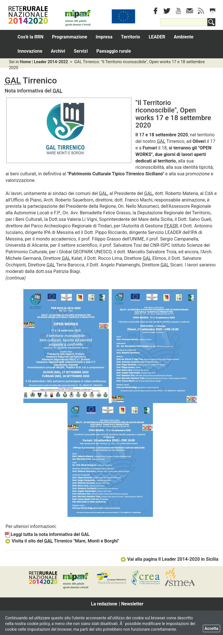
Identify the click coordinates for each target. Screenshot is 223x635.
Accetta (211, 628)
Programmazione (69, 37)
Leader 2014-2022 (51, 61)
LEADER (157, 37)
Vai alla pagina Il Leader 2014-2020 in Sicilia (169, 559)
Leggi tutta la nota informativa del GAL (47, 534)
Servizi (81, 51)
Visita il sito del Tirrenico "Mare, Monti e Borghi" (62, 541)
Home (25, 61)
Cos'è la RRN (31, 37)
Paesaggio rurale (113, 51)
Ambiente (183, 37)
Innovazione (30, 51)
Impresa (104, 37)
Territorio (130, 37)
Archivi (58, 51)
